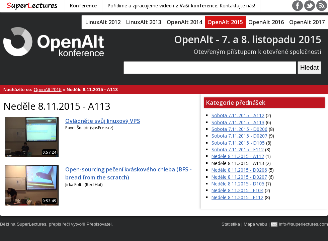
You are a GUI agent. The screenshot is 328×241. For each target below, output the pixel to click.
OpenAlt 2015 (225, 22)
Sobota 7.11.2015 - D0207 (239, 136)
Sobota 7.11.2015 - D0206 (239, 129)
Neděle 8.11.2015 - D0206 (239, 170)
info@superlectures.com (303, 224)
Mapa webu (255, 224)
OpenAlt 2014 (184, 22)
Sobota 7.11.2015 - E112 (238, 149)
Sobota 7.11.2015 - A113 (238, 122)
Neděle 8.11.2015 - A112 (238, 156)
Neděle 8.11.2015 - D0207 (239, 177)
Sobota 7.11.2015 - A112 (238, 115)
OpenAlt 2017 (307, 22)
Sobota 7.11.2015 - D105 (238, 143)
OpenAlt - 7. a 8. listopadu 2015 (247, 39)
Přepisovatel (98, 224)
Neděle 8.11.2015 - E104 (237, 190)
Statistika (231, 224)
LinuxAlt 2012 (102, 22)
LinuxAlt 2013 (143, 22)
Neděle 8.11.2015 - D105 (238, 183)
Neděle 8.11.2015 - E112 (237, 197)
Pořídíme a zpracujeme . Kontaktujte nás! (181, 5)
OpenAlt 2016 (266, 22)
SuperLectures (31, 224)
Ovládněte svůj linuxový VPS (102, 121)
